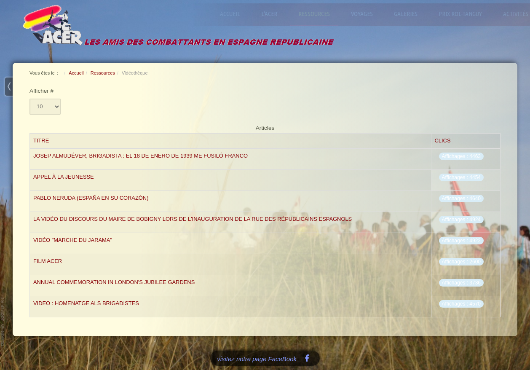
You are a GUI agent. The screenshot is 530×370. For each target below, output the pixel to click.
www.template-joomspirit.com (3, 321)
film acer (47, 261)
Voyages (364, 13)
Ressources (316, 13)
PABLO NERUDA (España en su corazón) (90, 198)
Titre (41, 140)
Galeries (407, 13)
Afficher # (41, 91)
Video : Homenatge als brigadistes (86, 303)
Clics (443, 140)
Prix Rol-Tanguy (462, 13)
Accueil (232, 13)
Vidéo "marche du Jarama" (72, 240)
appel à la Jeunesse (63, 177)
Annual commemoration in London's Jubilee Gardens (114, 282)
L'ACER (271, 13)
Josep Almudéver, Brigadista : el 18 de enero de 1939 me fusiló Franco (140, 156)
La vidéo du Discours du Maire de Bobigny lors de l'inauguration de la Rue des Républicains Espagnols (192, 219)
